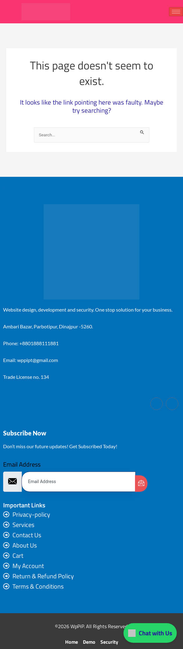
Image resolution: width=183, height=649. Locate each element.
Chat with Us (150, 633)
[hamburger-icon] (176, 11)
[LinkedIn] (172, 403)
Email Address (22, 464)
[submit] (141, 483)
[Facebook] (156, 403)
